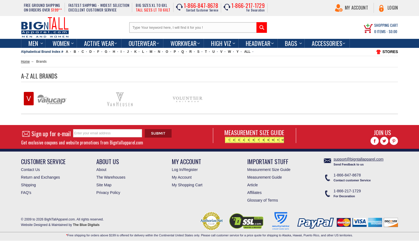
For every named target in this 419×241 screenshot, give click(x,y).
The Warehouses (110, 177)
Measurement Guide (264, 177)
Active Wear (99, 43)
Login (393, 7)
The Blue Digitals (86, 225)
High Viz (221, 43)
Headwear (258, 43)
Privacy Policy (108, 192)
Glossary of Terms (262, 200)
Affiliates (254, 192)
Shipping (28, 185)
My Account (356, 7)
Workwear (184, 43)
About (101, 169)
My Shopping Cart (187, 185)
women (61, 43)
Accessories (327, 43)
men (33, 43)
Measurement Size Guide (268, 169)
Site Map (103, 185)
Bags (291, 43)
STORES (390, 52)
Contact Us (30, 169)
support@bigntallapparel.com (358, 159)
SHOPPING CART (386, 25)
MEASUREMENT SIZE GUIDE (254, 135)
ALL (247, 52)
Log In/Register (185, 169)
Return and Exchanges (40, 177)
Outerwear (142, 43)
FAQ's (26, 192)
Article (252, 185)
